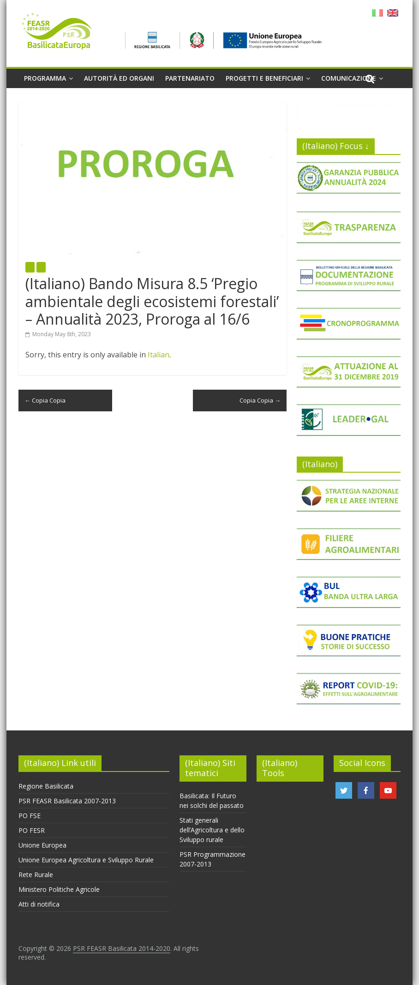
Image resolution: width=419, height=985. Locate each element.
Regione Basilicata (45, 786)
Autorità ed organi (119, 78)
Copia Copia (45, 400)
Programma (45, 78)
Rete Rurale (35, 874)
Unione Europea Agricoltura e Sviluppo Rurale (86, 859)
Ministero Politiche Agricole (59, 889)
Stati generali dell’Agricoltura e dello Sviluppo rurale (212, 830)
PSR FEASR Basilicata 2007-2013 (67, 800)
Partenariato (190, 78)
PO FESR (31, 830)
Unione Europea (42, 845)
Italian (158, 355)
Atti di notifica (39, 904)
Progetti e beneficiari (264, 78)
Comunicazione (348, 78)
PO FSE (29, 815)
